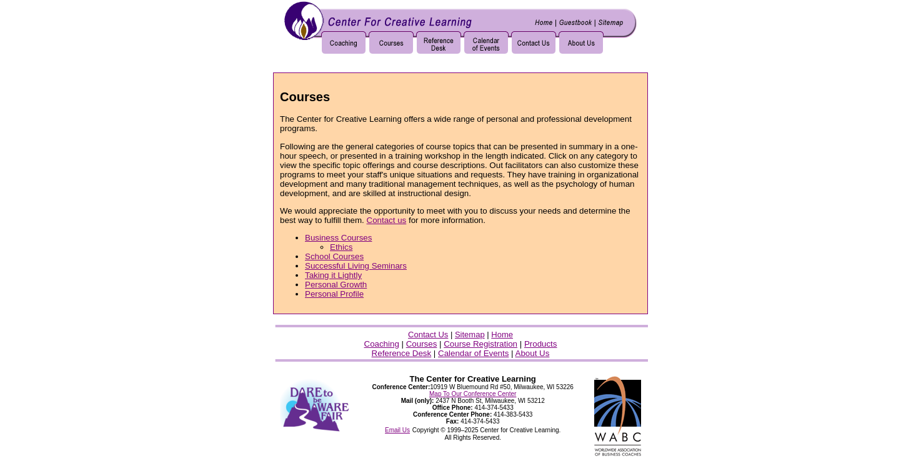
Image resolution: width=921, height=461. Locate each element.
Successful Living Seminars (356, 265)
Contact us (387, 220)
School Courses (334, 256)
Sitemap (470, 334)
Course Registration (480, 344)
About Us (532, 353)
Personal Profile (334, 294)
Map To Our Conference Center (472, 393)
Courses (421, 344)
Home (502, 334)
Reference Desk (402, 353)
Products (540, 344)
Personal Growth (336, 284)
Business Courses (338, 237)
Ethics (341, 247)
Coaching (381, 344)
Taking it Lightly (333, 275)
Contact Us (428, 334)
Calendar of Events (473, 353)
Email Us (397, 430)
